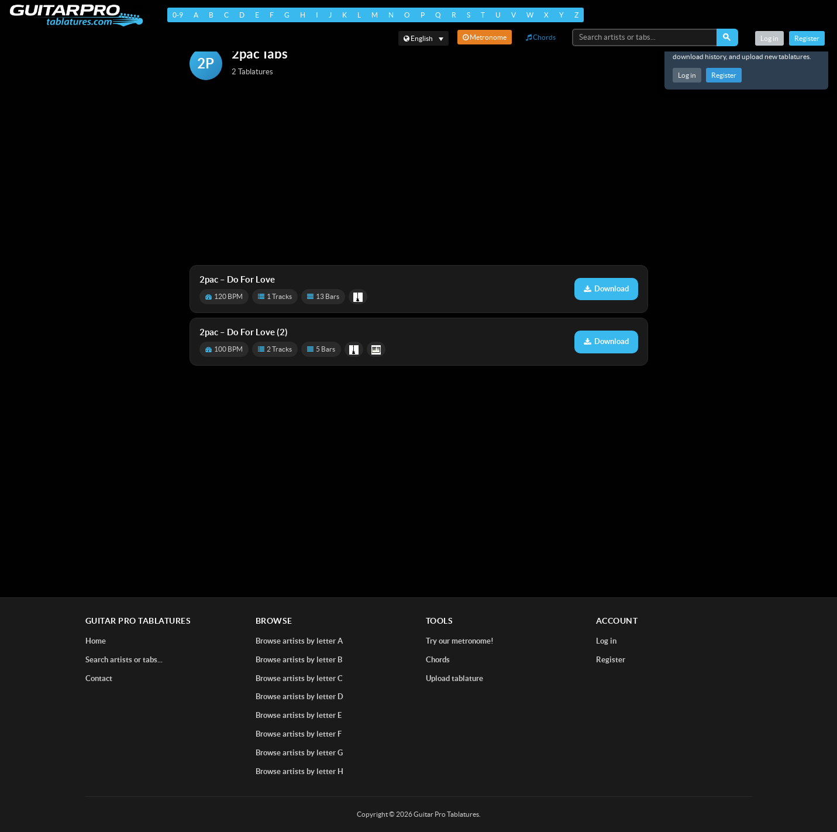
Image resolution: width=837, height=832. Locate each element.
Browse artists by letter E (299, 715)
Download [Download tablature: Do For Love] (606, 288)
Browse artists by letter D (299, 696)
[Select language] (423, 38)
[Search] (727, 37)
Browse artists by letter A (299, 641)
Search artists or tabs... (124, 659)
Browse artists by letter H (299, 771)
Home (95, 641)
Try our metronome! (460, 641)
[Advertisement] (419, 174)
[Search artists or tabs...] (645, 37)
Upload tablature (454, 678)
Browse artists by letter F (299, 734)
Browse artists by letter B (299, 659)
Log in (687, 75)
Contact (98, 678)
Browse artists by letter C (299, 678)
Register (723, 75)
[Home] (76, 15)
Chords (541, 37)
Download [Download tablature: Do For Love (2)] (606, 341)
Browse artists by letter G (299, 752)
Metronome (485, 37)
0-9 (178, 15)
